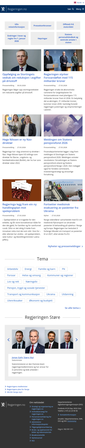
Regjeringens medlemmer (17, 386)
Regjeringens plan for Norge (18, 389)
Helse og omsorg (31, 275)
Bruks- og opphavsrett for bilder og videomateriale (42, 431)
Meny (78, 9)
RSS (33, 441)
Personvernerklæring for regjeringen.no (41, 418)
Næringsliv (31, 281)
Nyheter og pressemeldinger (64, 246)
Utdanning (67, 294)
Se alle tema (72, 308)
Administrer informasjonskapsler (40, 423)
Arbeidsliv (12, 269)
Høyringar (42, 38)
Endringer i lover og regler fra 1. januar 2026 (16, 38)
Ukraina (51, 294)
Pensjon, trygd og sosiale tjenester (26, 287)
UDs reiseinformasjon (17, 25)
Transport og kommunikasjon (23, 294)
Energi (28, 269)
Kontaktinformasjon (68, 415)
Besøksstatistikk (38, 435)
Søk (69, 9)
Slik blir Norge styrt (14, 392)
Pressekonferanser (42, 25)
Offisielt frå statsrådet (68, 25)
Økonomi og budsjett (40, 300)
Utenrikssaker (15, 300)
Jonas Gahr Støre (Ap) (23, 357)
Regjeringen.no (16, 9)
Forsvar (11, 275)
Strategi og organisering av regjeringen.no (42, 407)
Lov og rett (13, 281)
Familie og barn (46, 269)
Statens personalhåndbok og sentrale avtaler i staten (68, 38)
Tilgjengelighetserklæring (42, 427)
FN (63, 269)
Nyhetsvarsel (37, 438)
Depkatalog (71, 421)
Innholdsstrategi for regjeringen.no (40, 412)
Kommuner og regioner (60, 275)
